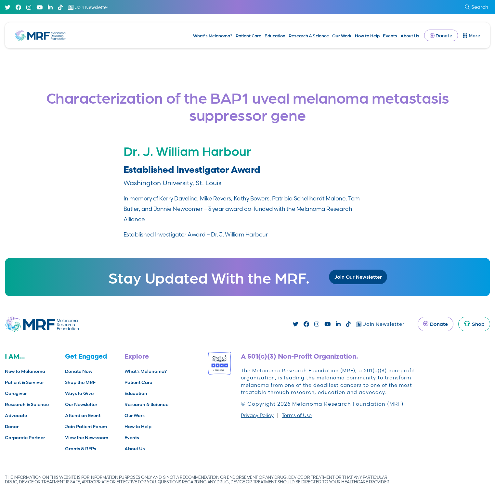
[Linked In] (50, 7)
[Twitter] (7, 7)
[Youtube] (39, 7)
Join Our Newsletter (358, 277)
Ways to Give (79, 393)
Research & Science (309, 35)
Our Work (342, 35)
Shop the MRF (80, 382)
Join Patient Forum (86, 426)
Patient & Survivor (24, 382)
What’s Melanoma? (212, 35)
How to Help (367, 35)
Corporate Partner (25, 437)
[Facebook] (18, 7)
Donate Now (78, 371)
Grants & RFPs (80, 449)
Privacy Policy (257, 415)
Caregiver (16, 393)
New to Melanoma (25, 371)
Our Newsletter (81, 404)
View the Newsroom (86, 437)
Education (275, 35)
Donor (12, 426)
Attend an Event (82, 415)
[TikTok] (60, 7)
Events (390, 35)
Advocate (16, 415)
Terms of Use (297, 415)
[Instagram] (28, 7)
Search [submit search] (476, 7)
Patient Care (248, 35)
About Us (409, 35)
